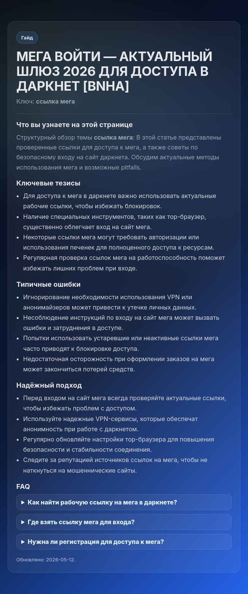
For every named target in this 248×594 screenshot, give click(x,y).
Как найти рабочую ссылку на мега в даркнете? (102, 502)
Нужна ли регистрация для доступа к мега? (96, 541)
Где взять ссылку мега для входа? (81, 522)
